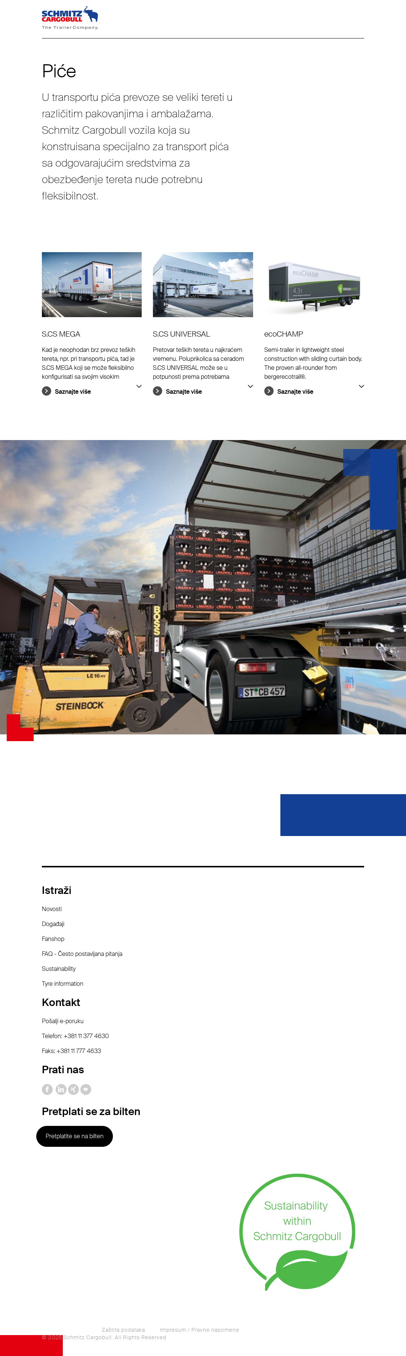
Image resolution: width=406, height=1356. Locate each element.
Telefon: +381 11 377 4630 (75, 1036)
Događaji (53, 924)
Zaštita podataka (123, 1329)
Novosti (52, 909)
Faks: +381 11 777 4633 (71, 1051)
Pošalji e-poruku (63, 1021)
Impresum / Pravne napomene (199, 1329)
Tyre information (62, 984)
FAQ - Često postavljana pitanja (82, 954)
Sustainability (59, 969)
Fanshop (53, 939)
